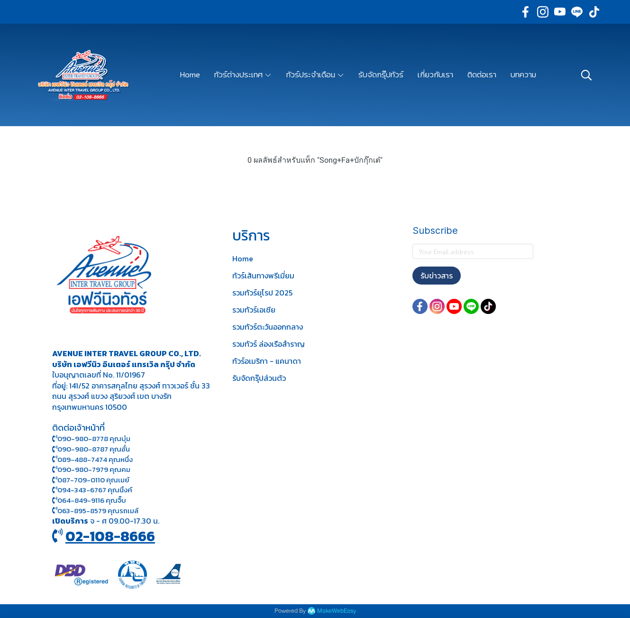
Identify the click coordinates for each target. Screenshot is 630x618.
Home (242, 258)
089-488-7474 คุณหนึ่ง (92, 459)
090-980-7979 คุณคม (93, 469)
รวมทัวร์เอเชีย (253, 309)
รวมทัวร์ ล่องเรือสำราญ (268, 344)
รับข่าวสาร (436, 275)
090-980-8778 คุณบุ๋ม (91, 438)
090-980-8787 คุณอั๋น (93, 448)
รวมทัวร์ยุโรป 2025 (262, 292)
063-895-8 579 (81, 510)
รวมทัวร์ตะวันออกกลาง (267, 326)
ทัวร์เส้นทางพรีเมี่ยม (263, 275)
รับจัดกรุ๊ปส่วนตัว (259, 378)
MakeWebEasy (336, 611)
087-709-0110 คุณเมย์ (93, 479)
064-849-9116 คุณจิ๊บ (89, 500)
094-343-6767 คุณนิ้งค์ (92, 489)
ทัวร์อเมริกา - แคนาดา (266, 361)
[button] (586, 75)
